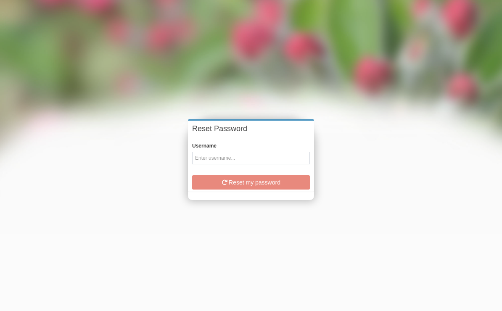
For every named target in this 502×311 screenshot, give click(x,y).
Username (204, 146)
